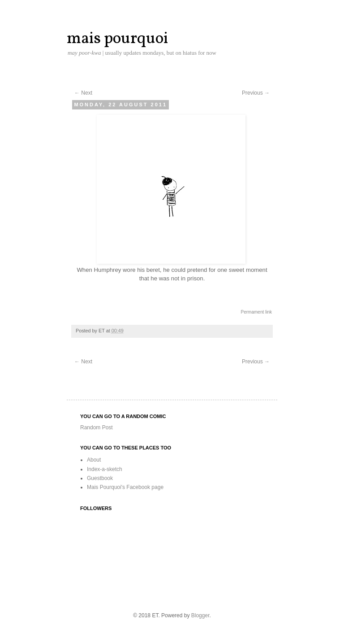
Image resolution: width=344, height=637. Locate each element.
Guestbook (100, 478)
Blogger (200, 615)
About (94, 460)
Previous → (256, 93)
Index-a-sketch (104, 469)
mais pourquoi (117, 39)
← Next (83, 93)
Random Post (96, 427)
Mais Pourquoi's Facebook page (125, 487)
